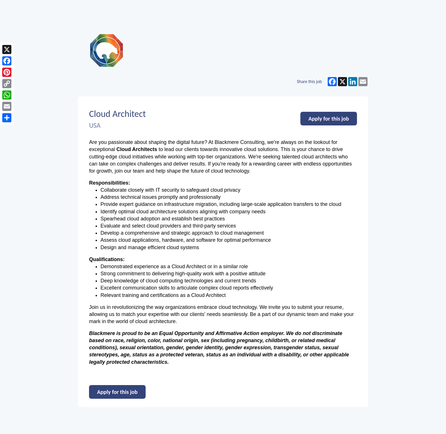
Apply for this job (328, 118)
